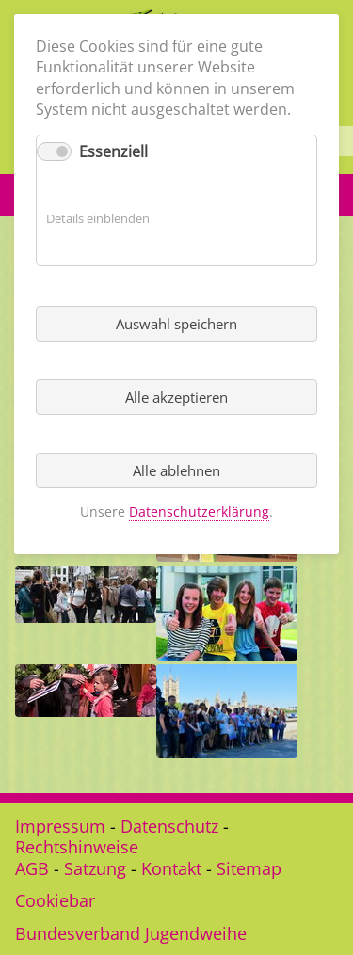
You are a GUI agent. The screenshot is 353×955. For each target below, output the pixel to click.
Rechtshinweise (76, 847)
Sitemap (249, 868)
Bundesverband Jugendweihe (131, 933)
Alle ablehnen (176, 470)
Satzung (95, 868)
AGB (32, 868)
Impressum (60, 826)
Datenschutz (169, 826)
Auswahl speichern (176, 323)
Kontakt (171, 868)
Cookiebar (55, 900)
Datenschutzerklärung (199, 511)
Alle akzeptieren (176, 397)
